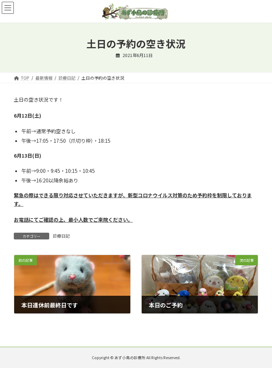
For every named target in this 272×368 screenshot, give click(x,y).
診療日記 (61, 236)
